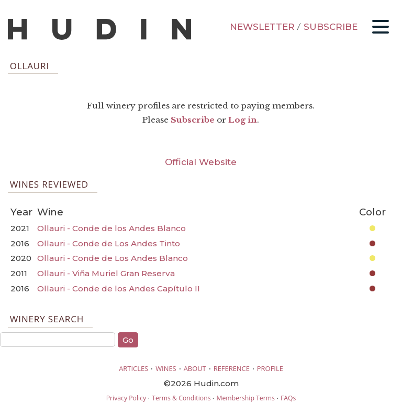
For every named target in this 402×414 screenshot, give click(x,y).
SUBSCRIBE (331, 26)
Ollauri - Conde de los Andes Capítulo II (118, 288)
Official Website (201, 162)
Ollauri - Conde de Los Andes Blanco (112, 258)
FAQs (288, 398)
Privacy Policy (126, 398)
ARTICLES (133, 368)
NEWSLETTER (262, 26)
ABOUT (195, 368)
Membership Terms (245, 398)
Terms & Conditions (181, 398)
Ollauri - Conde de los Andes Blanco (111, 228)
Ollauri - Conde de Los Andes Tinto (108, 243)
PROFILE (270, 368)
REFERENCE (232, 368)
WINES (165, 368)
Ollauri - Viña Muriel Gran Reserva (106, 273)
